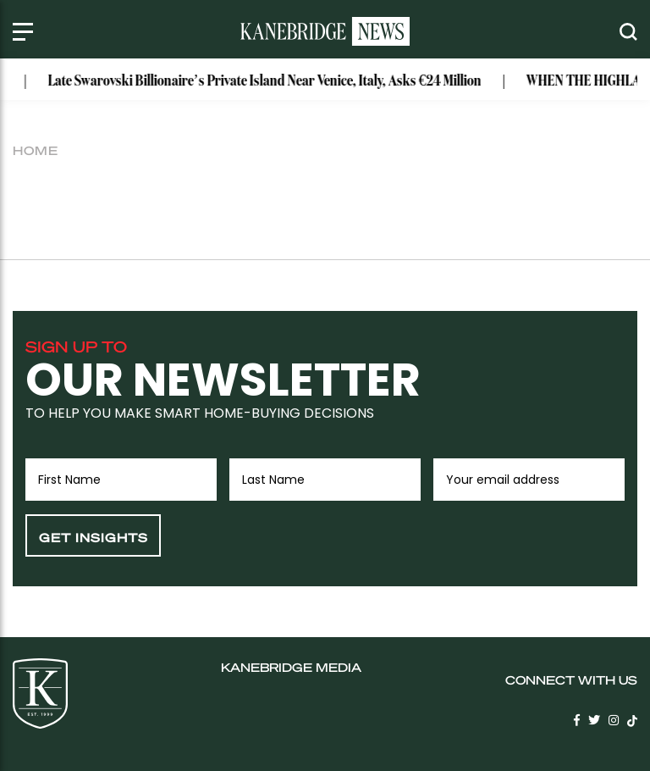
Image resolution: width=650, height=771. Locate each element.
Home (35, 150)
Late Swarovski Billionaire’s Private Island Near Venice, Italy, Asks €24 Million (269, 81)
